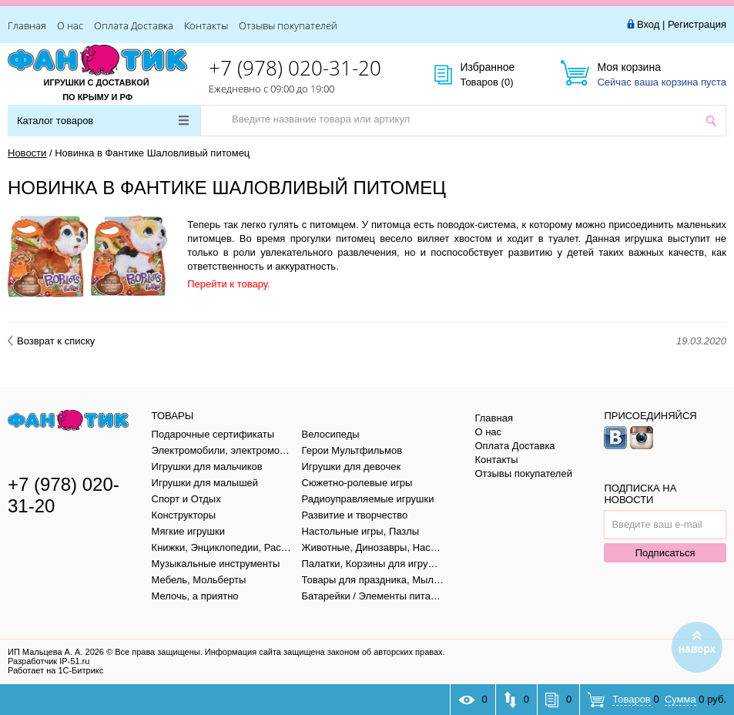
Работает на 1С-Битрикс (55, 670)
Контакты (206, 25)
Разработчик (48, 661)
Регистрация (697, 24)
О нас (70, 25)
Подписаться (665, 553)
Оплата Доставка (133, 25)
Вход (648, 24)
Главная (27, 25)
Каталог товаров (103, 120)
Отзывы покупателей (288, 25)
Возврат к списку (51, 341)
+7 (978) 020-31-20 (295, 68)
